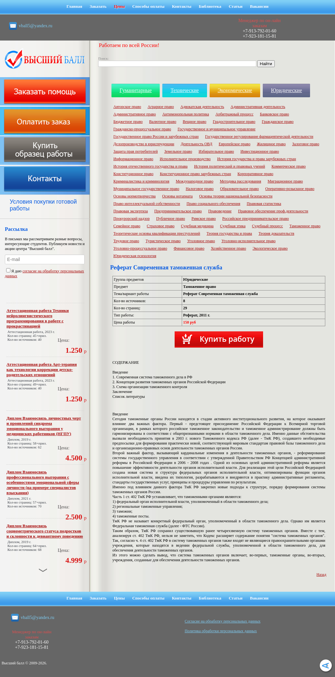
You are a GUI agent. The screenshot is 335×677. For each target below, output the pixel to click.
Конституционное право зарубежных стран (195, 174)
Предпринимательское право (178, 211)
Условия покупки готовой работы (43, 205)
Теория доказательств (276, 233)
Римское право (203, 218)
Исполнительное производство (185, 159)
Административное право (134, 114)
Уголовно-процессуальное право (140, 248)
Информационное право (133, 159)
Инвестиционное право (259, 151)
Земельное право (178, 151)
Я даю (14, 271)
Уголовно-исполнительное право (248, 241)
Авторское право (127, 106)
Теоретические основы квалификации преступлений (156, 233)
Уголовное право (201, 241)
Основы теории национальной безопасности (235, 196)
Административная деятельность (258, 106)
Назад (321, 574)
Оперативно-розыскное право (289, 188)
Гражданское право (278, 121)
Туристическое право (162, 241)
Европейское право (234, 144)
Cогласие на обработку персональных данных (222, 621)
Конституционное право (133, 174)
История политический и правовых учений (229, 166)
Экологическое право (269, 248)
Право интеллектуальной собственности (146, 203)
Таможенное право (304, 226)
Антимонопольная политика (185, 114)
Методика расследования (240, 181)
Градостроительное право (234, 121)
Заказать (98, 6)
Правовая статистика (264, 203)
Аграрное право (160, 106)
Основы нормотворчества (134, 196)
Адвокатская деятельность (202, 106)
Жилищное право (271, 144)
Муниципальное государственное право (146, 188)
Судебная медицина (197, 226)
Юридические (286, 90)
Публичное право (170, 218)
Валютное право (162, 121)
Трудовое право (126, 241)
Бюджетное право (128, 121)
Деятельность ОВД (196, 144)
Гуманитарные (136, 90)
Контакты (181, 6)
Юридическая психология (134, 256)
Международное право (194, 181)
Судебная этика (233, 226)
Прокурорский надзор (131, 218)
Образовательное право (239, 188)
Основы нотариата (177, 196)
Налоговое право (200, 188)
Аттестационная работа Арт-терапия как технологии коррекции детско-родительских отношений (41, 369)
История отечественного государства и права (150, 166)
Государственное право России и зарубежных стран (156, 136)
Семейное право (126, 226)
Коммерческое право (288, 166)
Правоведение (220, 211)
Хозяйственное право (228, 248)
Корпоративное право (255, 174)
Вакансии (259, 6)
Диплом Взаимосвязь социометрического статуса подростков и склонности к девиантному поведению (44, 531)
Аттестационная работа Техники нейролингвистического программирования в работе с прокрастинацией (37, 318)
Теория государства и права (229, 233)
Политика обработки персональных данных (221, 631)
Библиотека (210, 6)
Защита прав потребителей (135, 151)
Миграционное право (285, 181)
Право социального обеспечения (213, 203)
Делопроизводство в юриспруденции (143, 144)
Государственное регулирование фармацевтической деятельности (259, 136)
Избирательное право (216, 151)
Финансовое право (189, 248)
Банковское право (274, 114)
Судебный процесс (267, 226)
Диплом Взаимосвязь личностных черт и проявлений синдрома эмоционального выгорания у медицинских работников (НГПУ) (43, 426)
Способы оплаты (148, 6)
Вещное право (194, 121)
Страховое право (161, 226)
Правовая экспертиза (130, 211)
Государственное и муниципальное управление (217, 129)
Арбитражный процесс (234, 114)
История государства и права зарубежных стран (256, 159)
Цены (119, 6)
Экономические (235, 90)
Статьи (236, 6)
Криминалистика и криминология (141, 181)
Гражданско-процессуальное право (142, 129)
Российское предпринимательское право (255, 218)
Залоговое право (305, 144)
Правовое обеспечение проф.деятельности (273, 211)
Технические (184, 90)
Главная (74, 6)
